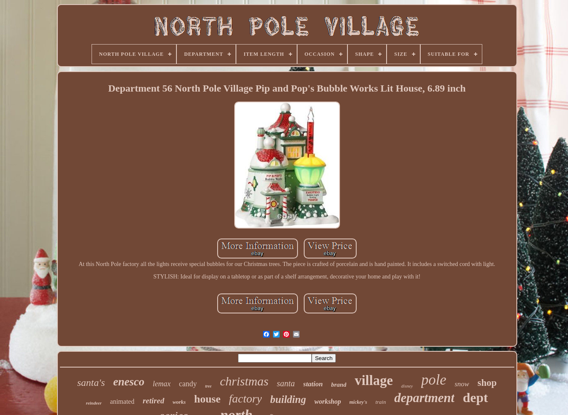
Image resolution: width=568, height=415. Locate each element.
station (313, 384)
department (424, 397)
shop (486, 383)
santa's (91, 382)
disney (407, 385)
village (374, 380)
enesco (128, 381)
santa (286, 383)
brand (339, 384)
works (179, 402)
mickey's (358, 402)
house (207, 399)
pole (433, 380)
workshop (327, 401)
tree (208, 386)
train (380, 402)
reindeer (94, 402)
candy (188, 384)
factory (245, 398)
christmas (244, 381)
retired (153, 400)
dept (475, 397)
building (288, 399)
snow (461, 384)
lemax (162, 384)
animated (122, 401)
